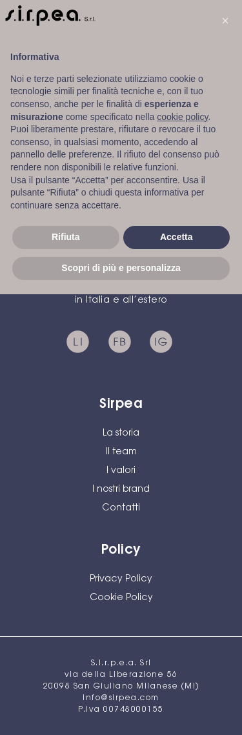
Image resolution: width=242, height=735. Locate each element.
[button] (225, 20)
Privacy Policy (121, 579)
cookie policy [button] (182, 117)
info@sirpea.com (121, 698)
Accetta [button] (176, 237)
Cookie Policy (121, 598)
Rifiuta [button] (66, 237)
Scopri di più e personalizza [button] (120, 268)
